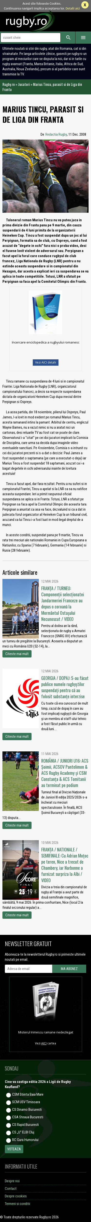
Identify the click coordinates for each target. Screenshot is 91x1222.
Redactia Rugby (56, 134)
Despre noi (12, 1181)
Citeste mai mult (17, 654)
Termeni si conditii (17, 1204)
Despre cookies (16, 1196)
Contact (11, 1188)
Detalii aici (73, 8)
